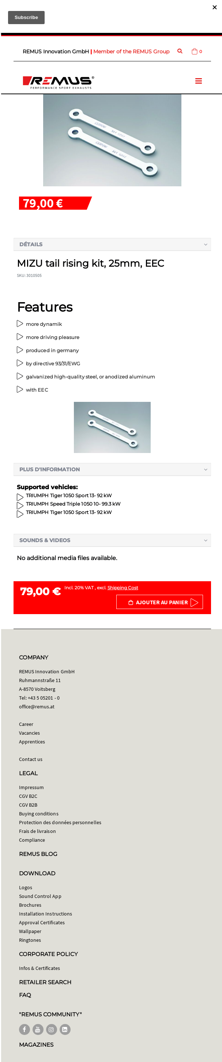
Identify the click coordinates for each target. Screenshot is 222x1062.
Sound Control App (40, 896)
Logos (25, 887)
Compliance (32, 840)
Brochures (30, 905)
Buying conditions (39, 813)
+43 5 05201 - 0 (44, 697)
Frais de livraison (37, 831)
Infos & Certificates (39, 968)
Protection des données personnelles (60, 822)
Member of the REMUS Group (131, 51)
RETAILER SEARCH (45, 982)
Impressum (31, 787)
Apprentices (32, 741)
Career (26, 724)
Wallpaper (30, 931)
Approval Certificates (42, 922)
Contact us (31, 759)
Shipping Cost (123, 587)
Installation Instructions (45, 913)
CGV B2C (28, 796)
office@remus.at (37, 706)
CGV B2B (28, 805)
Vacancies (29, 733)
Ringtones (30, 940)
